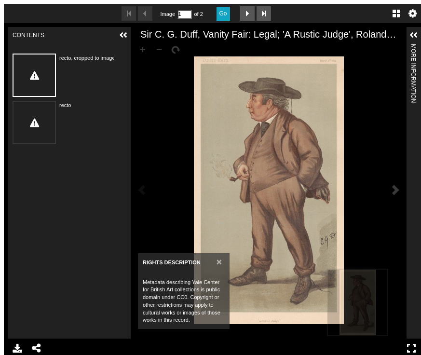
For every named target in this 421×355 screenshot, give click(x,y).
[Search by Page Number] (184, 14)
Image (168, 14)
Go (223, 13)
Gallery (396, 13)
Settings (413, 13)
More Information (413, 48)
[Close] (219, 261)
